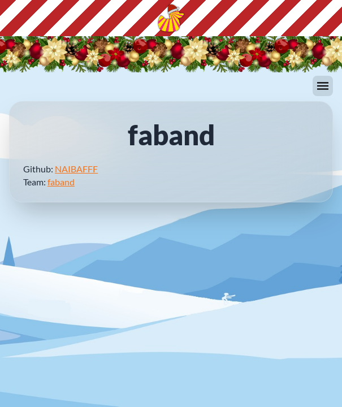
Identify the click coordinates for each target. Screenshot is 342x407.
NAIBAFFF (76, 168)
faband (61, 181)
